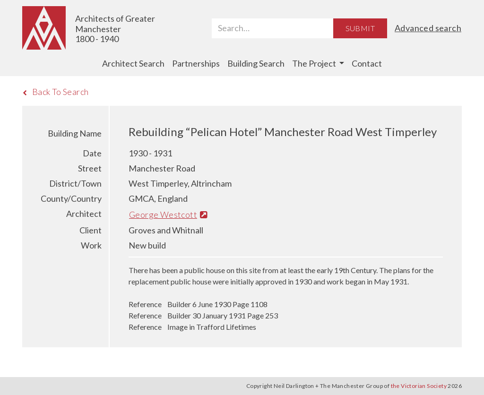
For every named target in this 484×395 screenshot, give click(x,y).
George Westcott (168, 214)
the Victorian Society (419, 385)
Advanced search (428, 28)
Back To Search (55, 91)
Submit (360, 28)
